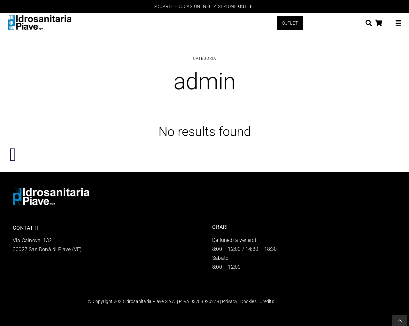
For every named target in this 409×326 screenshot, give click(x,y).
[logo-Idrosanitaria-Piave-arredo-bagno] (40, 17)
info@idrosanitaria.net (38, 267)
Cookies (248, 301)
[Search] (369, 22)
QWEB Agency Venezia (298, 301)
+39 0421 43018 (32, 258)
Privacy (229, 301)
